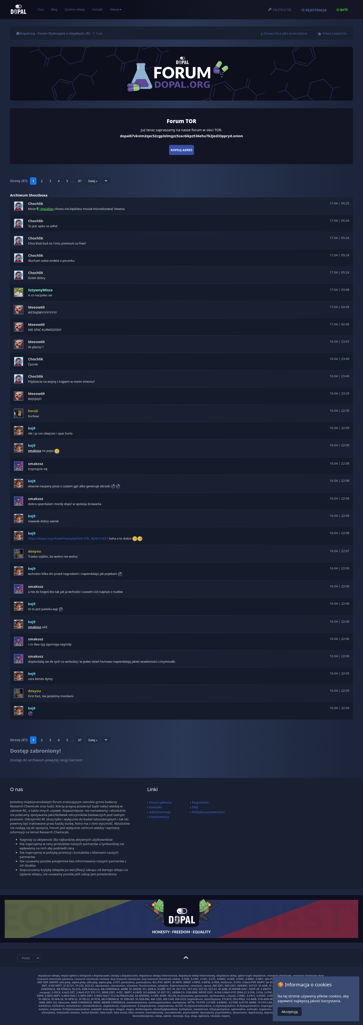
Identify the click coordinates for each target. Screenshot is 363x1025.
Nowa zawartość (334, 33)
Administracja (160, 812)
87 (80, 181)
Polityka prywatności (208, 812)
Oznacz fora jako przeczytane (285, 33)
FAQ (195, 807)
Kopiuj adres (182, 150)
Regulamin (200, 802)
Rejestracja (316, 10)
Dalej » (92, 181)
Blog (54, 9)
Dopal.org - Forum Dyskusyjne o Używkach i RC (55, 33)
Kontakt (97, 9)
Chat (40, 9)
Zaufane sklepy (74, 9)
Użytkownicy (159, 817)
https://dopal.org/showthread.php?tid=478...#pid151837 (68, 538)
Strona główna (160, 802)
